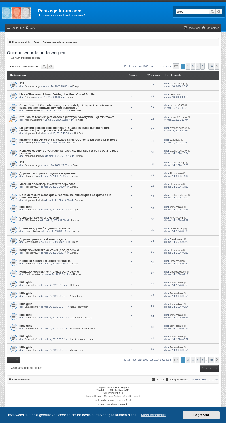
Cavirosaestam (33, 274)
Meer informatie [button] (153, 415)
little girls (25, 206)
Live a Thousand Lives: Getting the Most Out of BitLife (57, 94)
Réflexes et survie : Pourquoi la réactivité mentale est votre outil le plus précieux (68, 152)
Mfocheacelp (32, 220)
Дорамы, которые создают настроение (47, 173)
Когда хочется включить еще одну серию (49, 250)
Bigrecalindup (32, 231)
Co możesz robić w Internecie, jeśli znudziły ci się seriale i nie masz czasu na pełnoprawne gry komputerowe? (66, 106)
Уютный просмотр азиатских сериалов (47, 184)
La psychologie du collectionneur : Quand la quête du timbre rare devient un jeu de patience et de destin (64, 129)
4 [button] (197, 66)
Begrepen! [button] (201, 415)
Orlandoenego (32, 86)
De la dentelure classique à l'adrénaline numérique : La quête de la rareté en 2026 (65, 196)
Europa (76, 86)
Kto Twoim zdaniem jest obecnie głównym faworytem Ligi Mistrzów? (66, 117)
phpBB (101, 396)
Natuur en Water (79, 306)
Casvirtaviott (31, 242)
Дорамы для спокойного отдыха (42, 239)
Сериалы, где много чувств (39, 217)
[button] (176, 66)
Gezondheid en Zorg (81, 317)
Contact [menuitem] (158, 379)
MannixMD (123, 390)
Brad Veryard (122, 387)
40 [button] (211, 66)
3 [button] (193, 66)
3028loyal (30, 142)
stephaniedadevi (34, 133)
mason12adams (33, 119)
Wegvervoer (76, 350)
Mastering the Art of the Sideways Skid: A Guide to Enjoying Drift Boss (68, 139)
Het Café (76, 110)
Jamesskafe (31, 209)
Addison (29, 97)
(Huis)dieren (76, 296)
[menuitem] (30, 28)
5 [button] (202, 66)
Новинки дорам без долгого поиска (44, 228)
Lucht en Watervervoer (82, 339)
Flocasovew (31, 176)
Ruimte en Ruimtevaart (82, 328)
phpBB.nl (126, 400)
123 (21, 83)
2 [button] (188, 66)
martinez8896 (32, 110)
